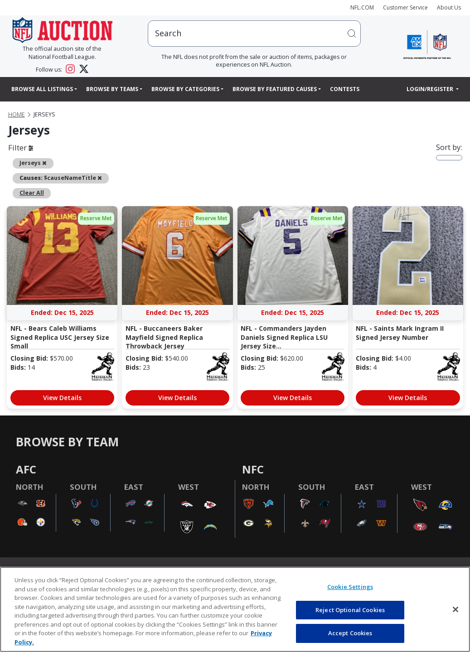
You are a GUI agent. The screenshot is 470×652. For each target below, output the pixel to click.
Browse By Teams (112, 89)
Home (16, 114)
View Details (62, 397)
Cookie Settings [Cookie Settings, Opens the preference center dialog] (350, 587)
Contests (344, 89)
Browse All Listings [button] (42, 89)
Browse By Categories (185, 89)
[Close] (455, 609)
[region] (235, 609)
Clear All (31, 193)
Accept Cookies (350, 633)
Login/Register (431, 89)
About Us (449, 7)
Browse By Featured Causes (275, 89)
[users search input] (254, 33)
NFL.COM (362, 7)
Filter (20, 147)
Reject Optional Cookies (350, 610)
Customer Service (405, 7)
